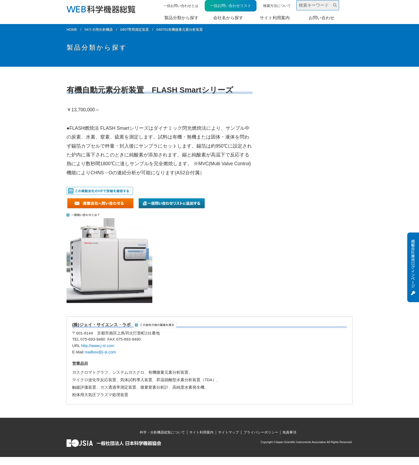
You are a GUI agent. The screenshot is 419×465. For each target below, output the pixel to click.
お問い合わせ (321, 17)
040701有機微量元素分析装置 (179, 29)
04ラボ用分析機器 (99, 29)
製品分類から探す (181, 17)
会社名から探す (228, 17)
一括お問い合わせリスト (230, 5)
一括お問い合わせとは (181, 6)
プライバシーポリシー (260, 432)
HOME (72, 29)
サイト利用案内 (275, 17)
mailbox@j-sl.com (100, 352)
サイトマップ (228, 432)
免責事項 (289, 432)
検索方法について (277, 6)
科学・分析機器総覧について (162, 432)
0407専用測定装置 (134, 29)
